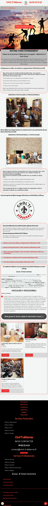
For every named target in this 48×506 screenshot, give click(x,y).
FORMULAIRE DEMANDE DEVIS (24, 27)
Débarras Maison (9, 425)
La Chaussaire (41, 298)
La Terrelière (30, 306)
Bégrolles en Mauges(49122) (10, 498)
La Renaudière (8, 306)
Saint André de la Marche (15, 298)
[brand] (8, 8)
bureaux (22, 285)
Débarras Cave (8, 427)
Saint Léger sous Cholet (37, 309)
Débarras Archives (9, 465)
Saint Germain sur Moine (38, 303)
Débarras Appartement (11, 422)
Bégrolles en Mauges (39, 282)
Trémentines (4, 282)
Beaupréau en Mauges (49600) (10, 492)
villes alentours (11, 276)
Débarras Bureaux (9, 459)
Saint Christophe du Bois (35, 296)
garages (10, 285)
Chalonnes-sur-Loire (29, 282)
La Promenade (30, 304)
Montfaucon (8, 304)
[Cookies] (2, 503)
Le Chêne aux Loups (39, 304)
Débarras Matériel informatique (13, 467)
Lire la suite (5, 355)
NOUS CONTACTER (24, 441)
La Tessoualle (25, 296)
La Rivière (15, 299)
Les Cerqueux (11, 309)
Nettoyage (36, 266)
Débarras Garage (9, 433)
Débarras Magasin (9, 470)
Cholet (37, 274)
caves (14, 285)
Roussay (12, 301)
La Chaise (28, 303)
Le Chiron (36, 306)
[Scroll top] (45, 503)
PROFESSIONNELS (30, 290)
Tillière (35, 298)
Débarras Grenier (9, 430)
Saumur (24, 301)
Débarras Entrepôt (9, 462)
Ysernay (25, 307)
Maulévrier (31, 307)
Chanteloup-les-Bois (21, 309)
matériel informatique (38, 285)
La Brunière (22, 299)
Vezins (28, 309)
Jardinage (24, 268)
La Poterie (7, 303)
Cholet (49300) (7, 479)
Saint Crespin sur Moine (33, 301)
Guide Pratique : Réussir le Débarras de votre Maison (11, 344)
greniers (18, 285)
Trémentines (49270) (8, 485)
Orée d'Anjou (19, 281)
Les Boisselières (21, 303)
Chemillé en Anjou (37, 281)
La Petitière (16, 306)
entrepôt (31, 285)
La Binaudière (16, 304)
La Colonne (22, 306)
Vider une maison (4, 348)
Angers (29, 284)
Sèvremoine (39, 284)
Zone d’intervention (24, 272)
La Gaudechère (12, 311)
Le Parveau (13, 303)
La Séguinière (29, 299)
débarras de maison (4, 384)
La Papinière (18, 301)
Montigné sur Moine (27, 298)
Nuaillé (12, 307)
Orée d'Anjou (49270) (8, 495)
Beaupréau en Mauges (10, 281)
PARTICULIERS (17, 290)
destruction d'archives (15, 287)
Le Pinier (38, 307)
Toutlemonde (19, 307)
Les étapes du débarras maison (8, 379)
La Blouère (23, 304)
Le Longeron (36, 299)
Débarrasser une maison (30, 339)
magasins (7, 287)
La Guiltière (43, 301)
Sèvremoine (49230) (8, 482)
